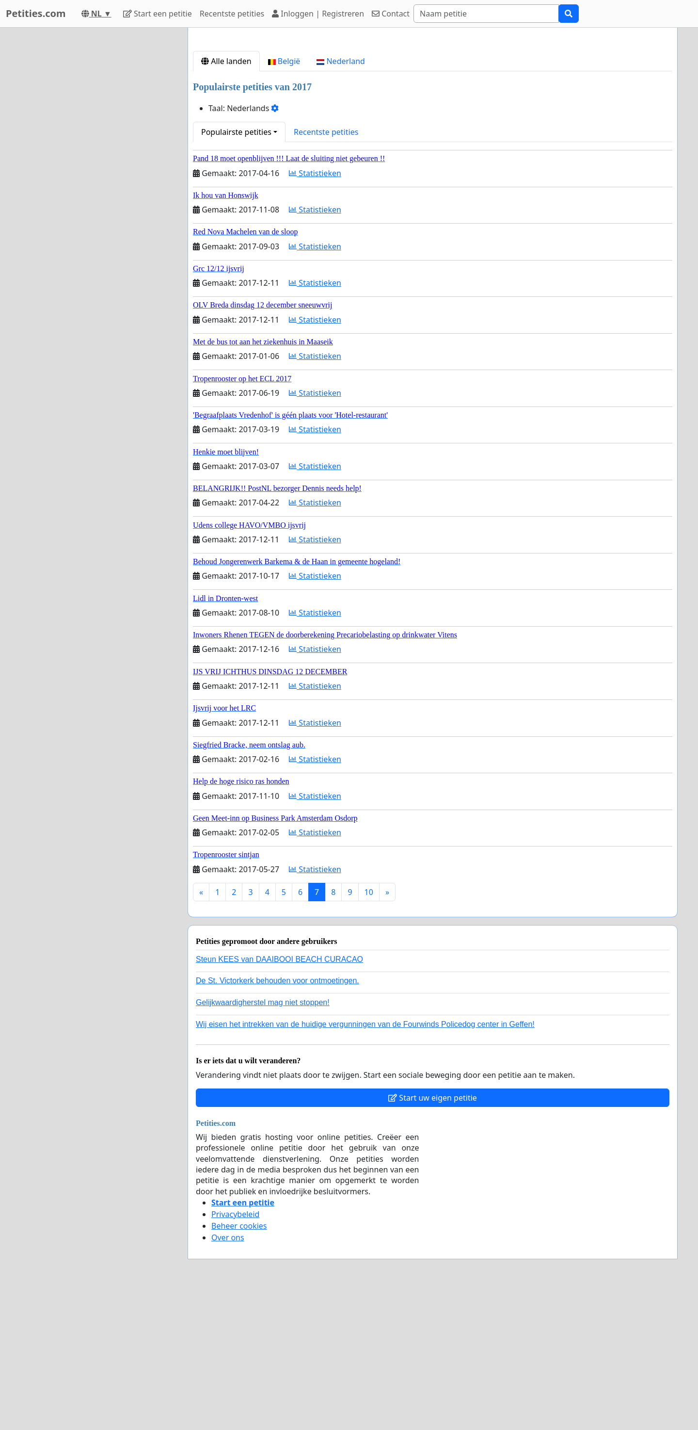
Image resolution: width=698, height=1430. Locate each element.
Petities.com (36, 13)
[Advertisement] (433, 111)
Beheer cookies (239, 1361)
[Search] (486, 13)
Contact (391, 13)
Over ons (227, 1373)
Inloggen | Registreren (318, 13)
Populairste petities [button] (236, 267)
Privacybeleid (235, 1350)
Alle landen (226, 197)
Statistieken (315, 309)
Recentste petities (232, 13)
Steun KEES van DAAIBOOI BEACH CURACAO (279, 1095)
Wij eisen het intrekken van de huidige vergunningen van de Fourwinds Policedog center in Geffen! (365, 1160)
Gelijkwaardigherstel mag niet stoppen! (263, 1138)
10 (369, 1028)
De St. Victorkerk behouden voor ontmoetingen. (277, 1116)
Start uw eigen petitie (432, 1233)
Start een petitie (157, 13)
